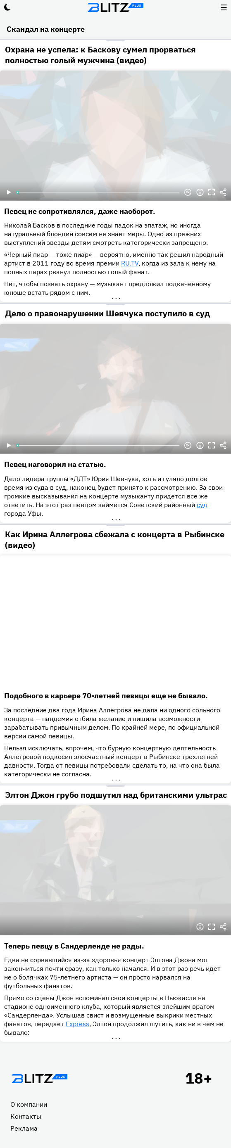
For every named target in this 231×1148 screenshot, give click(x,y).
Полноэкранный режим (211, 192)
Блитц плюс (116, 7)
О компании (28, 1104)
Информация (200, 192)
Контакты (25, 1116)
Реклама (24, 1128)
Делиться (223, 192)
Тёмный (7, 7)
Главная (39, 1078)
